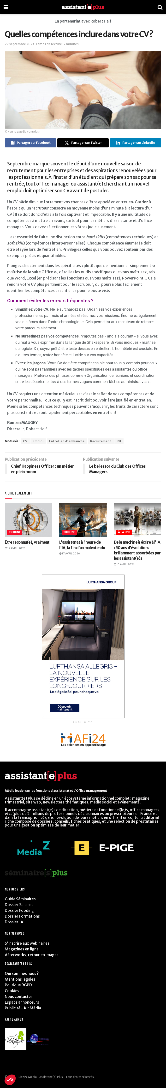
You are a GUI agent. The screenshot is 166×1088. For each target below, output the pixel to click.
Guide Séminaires (20, 898)
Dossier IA (14, 921)
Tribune (15, 532)
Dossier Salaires (19, 904)
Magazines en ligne (22, 949)
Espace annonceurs (22, 1002)
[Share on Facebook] (30, 142)
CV (25, 441)
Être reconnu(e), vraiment (27, 542)
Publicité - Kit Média (23, 1008)
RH (119, 441)
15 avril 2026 (124, 564)
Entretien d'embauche (67, 441)
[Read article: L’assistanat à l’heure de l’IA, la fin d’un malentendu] (83, 520)
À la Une (124, 532)
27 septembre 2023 (19, 44)
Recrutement (100, 441)
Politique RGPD (18, 985)
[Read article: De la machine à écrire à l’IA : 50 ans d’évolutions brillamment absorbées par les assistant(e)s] (137, 520)
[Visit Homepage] (83, 7)
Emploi (38, 441)
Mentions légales (20, 979)
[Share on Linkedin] (135, 142)
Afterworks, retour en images (32, 954)
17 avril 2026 (15, 548)
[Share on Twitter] (83, 142)
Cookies (12, 990)
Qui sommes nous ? (22, 973)
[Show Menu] (6, 7)
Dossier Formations (22, 916)
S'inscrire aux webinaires (27, 943)
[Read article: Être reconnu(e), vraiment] (28, 520)
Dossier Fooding (19, 910)
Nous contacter (18, 996)
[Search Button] (160, 7)
